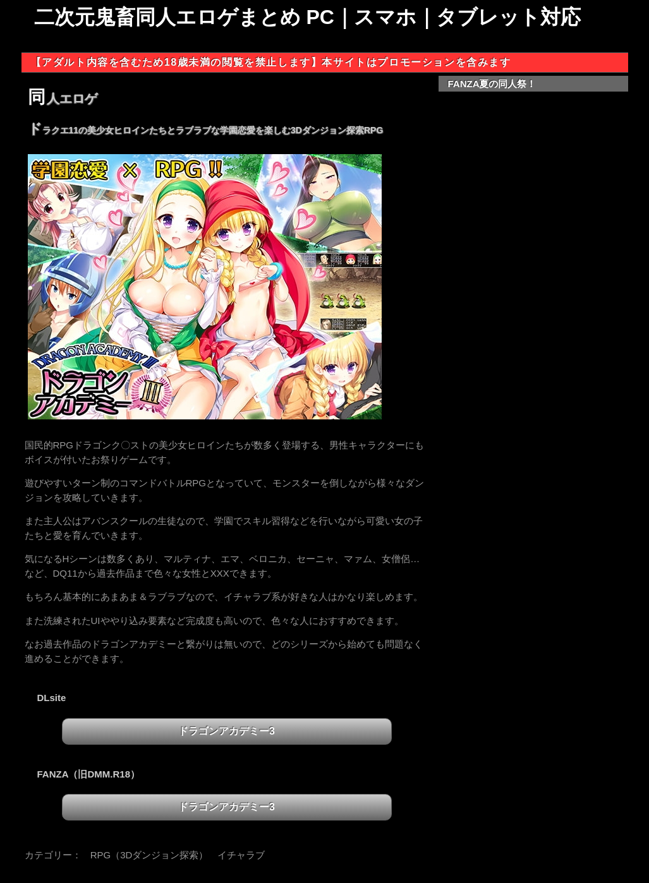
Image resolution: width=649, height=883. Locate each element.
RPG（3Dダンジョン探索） (149, 855)
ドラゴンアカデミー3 (226, 731)
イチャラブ (241, 855)
